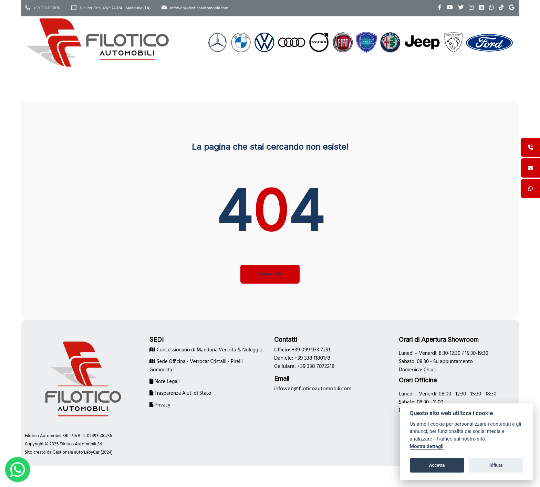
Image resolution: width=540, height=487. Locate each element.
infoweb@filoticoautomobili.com (195, 8)
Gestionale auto (68, 452)
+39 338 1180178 (42, 8)
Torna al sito (270, 274)
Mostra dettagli (427, 446)
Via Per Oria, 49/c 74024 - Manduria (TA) (110, 8)
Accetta (437, 465)
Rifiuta (495, 465)
